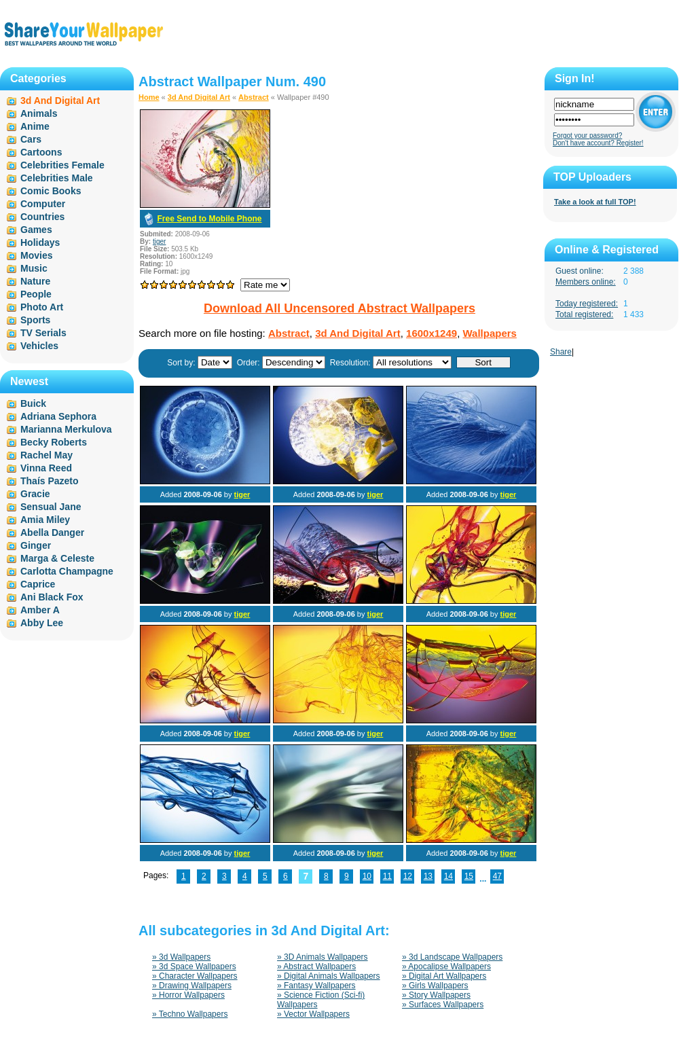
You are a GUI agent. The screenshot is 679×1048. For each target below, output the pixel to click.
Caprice (37, 584)
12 (407, 876)
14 (448, 876)
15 (468, 876)
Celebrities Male (56, 178)
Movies (36, 255)
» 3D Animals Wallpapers (322, 957)
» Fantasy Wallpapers (316, 985)
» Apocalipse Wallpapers (446, 966)
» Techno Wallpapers (189, 1014)
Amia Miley (45, 519)
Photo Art (41, 307)
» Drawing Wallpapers (192, 985)
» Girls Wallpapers (435, 985)
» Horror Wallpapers (188, 995)
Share (561, 352)
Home (149, 97)
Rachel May (46, 455)
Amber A (40, 609)
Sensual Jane (50, 506)
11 (387, 876)
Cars (30, 139)
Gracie (35, 493)
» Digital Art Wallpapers (444, 976)
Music (34, 268)
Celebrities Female (62, 165)
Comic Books (50, 190)
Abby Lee (41, 622)
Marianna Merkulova (66, 429)
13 (428, 876)
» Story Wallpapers (436, 995)
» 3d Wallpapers (181, 957)
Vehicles (39, 345)
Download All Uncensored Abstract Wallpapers (339, 308)
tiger (159, 241)
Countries (42, 216)
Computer (42, 203)
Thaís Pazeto (49, 480)
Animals (38, 113)
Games (36, 229)
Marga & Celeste (57, 558)
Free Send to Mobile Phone (209, 218)
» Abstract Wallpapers (316, 966)
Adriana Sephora (58, 416)
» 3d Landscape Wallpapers (452, 957)
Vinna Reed (46, 468)
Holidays (40, 242)
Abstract (253, 97)
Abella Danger (52, 532)
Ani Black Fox (52, 597)
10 (367, 876)
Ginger (35, 545)
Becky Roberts (53, 442)
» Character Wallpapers (195, 976)
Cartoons (41, 152)
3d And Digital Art (199, 97)
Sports (35, 319)
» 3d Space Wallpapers (194, 966)
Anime (35, 126)
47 (497, 876)
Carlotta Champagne (66, 571)
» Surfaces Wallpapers (442, 1004)
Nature (35, 281)
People (36, 294)
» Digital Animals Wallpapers (328, 976)
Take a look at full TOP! (595, 202)
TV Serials (43, 332)
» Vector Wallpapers (313, 1014)
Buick (33, 403)
